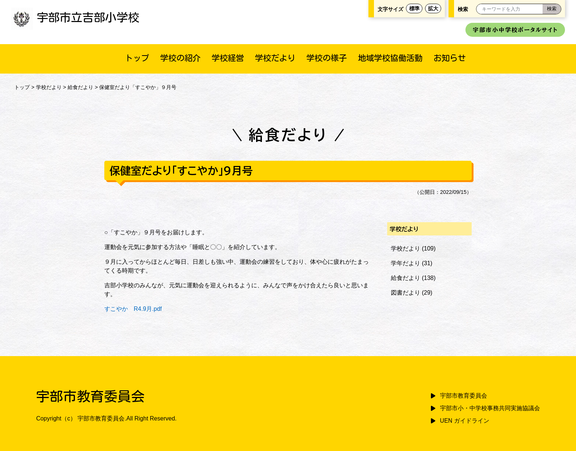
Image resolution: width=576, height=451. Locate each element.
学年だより (405, 263)
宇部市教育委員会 (463, 396)
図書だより (405, 293)
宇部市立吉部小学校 (75, 17)
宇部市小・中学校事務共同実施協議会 (490, 408)
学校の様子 (326, 58)
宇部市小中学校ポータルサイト (515, 30)
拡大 (433, 8)
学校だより (275, 58)
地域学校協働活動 (390, 58)
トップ (137, 58)
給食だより (80, 87)
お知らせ (449, 58)
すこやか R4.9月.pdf (133, 309)
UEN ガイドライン (464, 421)
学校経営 (228, 58)
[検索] (552, 9)
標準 (414, 8)
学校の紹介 (180, 58)
